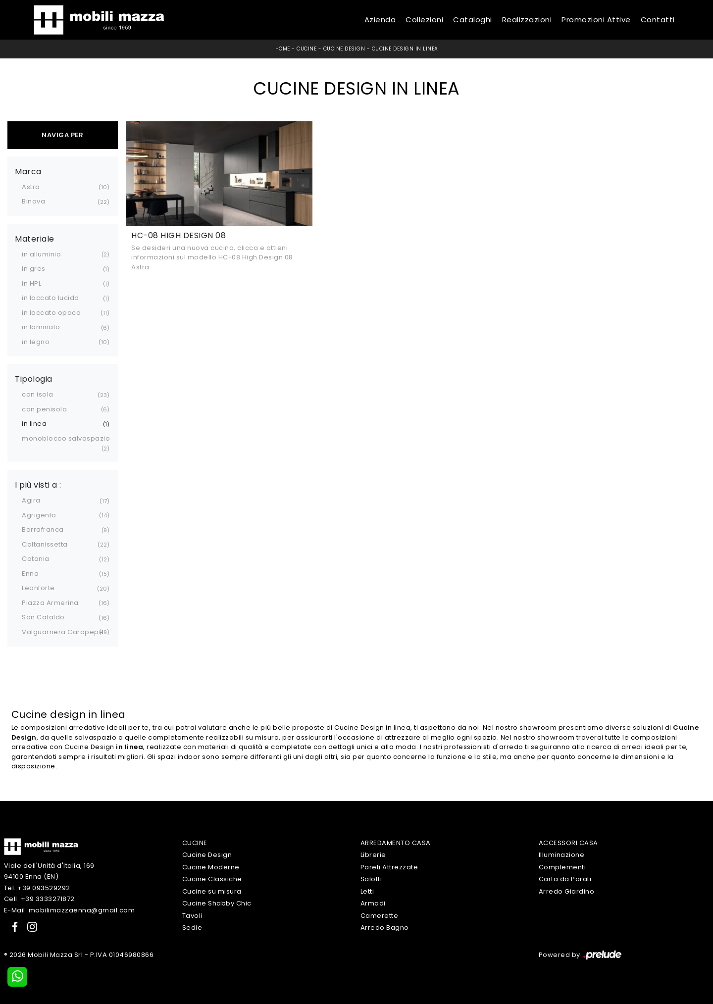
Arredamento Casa (395, 843)
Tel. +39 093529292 (37, 888)
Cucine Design (344, 48)
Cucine (306, 48)
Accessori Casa (568, 843)
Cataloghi (472, 19)
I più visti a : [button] (38, 485)
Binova (33, 201)
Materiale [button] (34, 239)
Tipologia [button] (33, 379)
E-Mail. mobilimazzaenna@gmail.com (69, 910)
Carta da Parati (565, 879)
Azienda (380, 19)
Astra (31, 187)
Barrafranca (43, 529)
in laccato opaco (51, 312)
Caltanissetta (45, 544)
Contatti (658, 19)
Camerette (379, 915)
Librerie (373, 854)
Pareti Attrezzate (389, 867)
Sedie (192, 927)
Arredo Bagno (384, 927)
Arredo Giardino (567, 891)
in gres (34, 268)
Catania (36, 558)
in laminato (41, 327)
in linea (34, 423)
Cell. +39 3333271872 (39, 899)
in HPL (31, 283)
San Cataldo (43, 617)
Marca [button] (28, 171)
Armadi (373, 903)
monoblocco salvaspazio (66, 438)
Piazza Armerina (50, 602)
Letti (367, 891)
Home (282, 48)
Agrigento (39, 515)
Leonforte (38, 588)
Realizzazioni (527, 19)
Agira (31, 500)
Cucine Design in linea (405, 48)
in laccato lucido (50, 297)
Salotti (371, 879)
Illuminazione (562, 854)
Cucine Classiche (212, 879)
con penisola (44, 409)
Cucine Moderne (211, 867)
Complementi (562, 867)
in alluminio (41, 254)
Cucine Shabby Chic (217, 903)
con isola (37, 394)
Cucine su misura (212, 891)
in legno (36, 342)
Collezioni (424, 19)
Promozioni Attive (596, 19)
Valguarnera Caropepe (62, 632)
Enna (30, 573)
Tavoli (192, 915)
